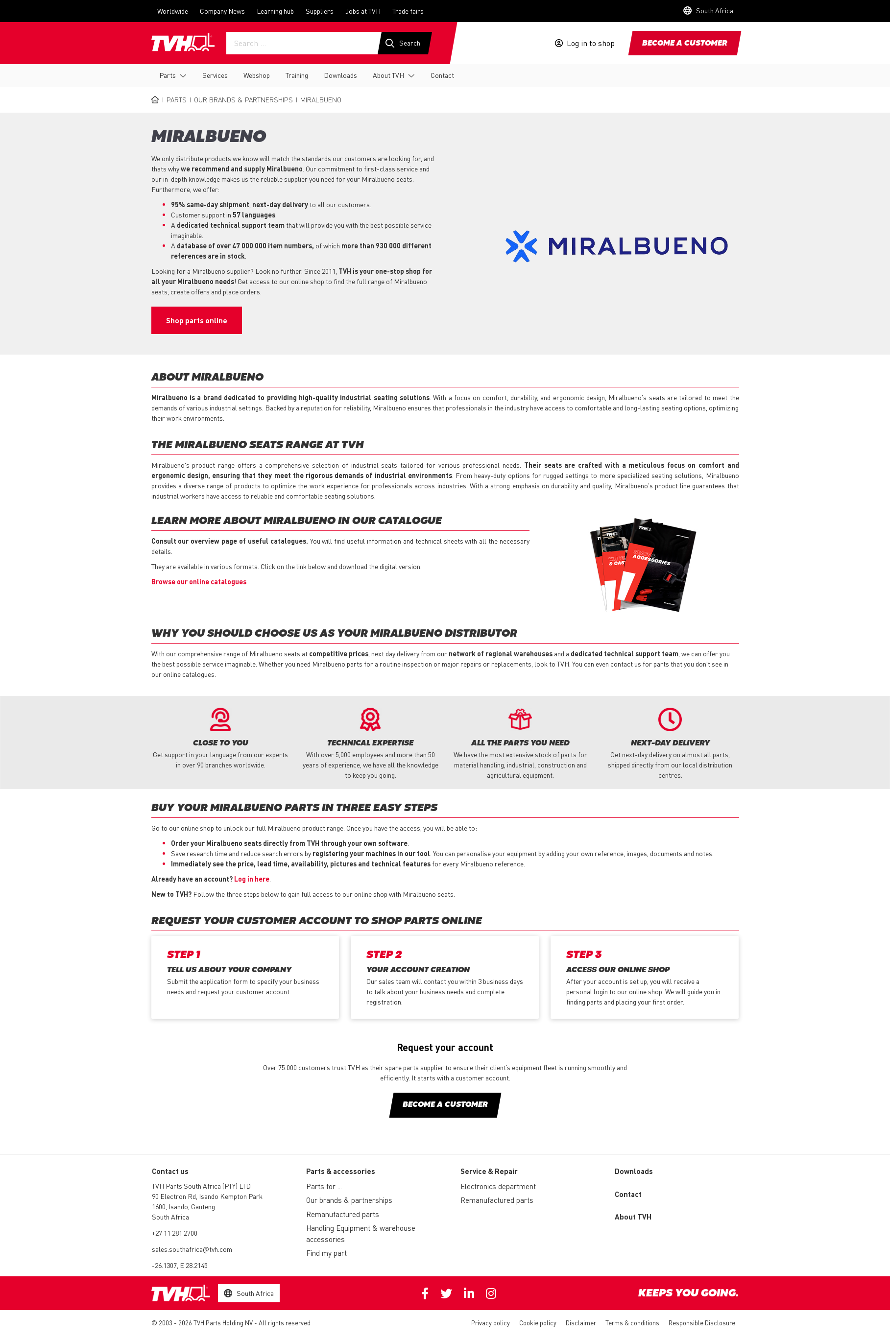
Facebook (425, 1294)
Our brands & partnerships (243, 99)
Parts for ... (324, 1187)
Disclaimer (581, 1323)
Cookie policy (537, 1323)
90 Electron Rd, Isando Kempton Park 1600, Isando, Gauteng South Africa (207, 1206)
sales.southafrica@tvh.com (192, 1249)
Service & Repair (489, 1171)
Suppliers (320, 10)
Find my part (326, 1253)
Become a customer (684, 43)
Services (215, 75)
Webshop (256, 75)
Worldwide (172, 10)
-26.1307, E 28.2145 (180, 1265)
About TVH (388, 75)
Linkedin (469, 1294)
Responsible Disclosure (702, 1323)
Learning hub (275, 10)
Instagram (491, 1294)
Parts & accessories (340, 1171)
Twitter (446, 1294)
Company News (222, 10)
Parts (167, 75)
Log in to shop (591, 43)
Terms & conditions (632, 1323)
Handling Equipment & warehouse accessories (360, 1233)
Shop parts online (196, 321)
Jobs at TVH (363, 10)
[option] (220, 739)
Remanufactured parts (342, 1215)
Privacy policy (490, 1323)
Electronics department (498, 1187)
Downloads (340, 75)
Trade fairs (408, 10)
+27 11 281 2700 (174, 1233)
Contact (442, 75)
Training (297, 75)
